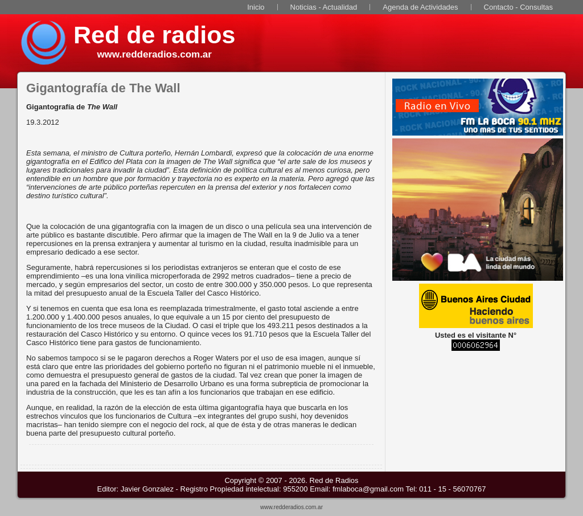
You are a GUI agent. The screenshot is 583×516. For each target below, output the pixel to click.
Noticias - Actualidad (324, 7)
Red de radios (154, 34)
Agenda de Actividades (420, 7)
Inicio (255, 7)
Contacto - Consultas (518, 7)
